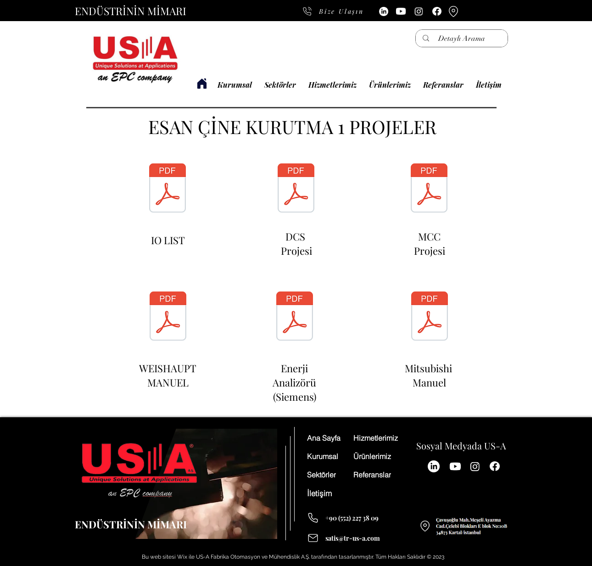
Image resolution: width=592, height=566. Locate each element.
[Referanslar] (382, 474)
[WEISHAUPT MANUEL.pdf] (168, 317)
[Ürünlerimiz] (378, 456)
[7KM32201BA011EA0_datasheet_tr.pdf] (294, 317)
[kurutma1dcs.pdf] (296, 189)
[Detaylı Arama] (461, 38)
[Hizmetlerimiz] (387, 438)
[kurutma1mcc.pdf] (429, 189)
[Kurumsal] (330, 456)
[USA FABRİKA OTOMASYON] (201, 83)
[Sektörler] (330, 474)
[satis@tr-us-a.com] (351, 538)
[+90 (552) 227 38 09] (351, 518)
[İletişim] (330, 493)
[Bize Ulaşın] (332, 11)
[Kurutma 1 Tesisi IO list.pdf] (167, 189)
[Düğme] (136, 57)
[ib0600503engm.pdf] (429, 317)
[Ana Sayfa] (330, 438)
